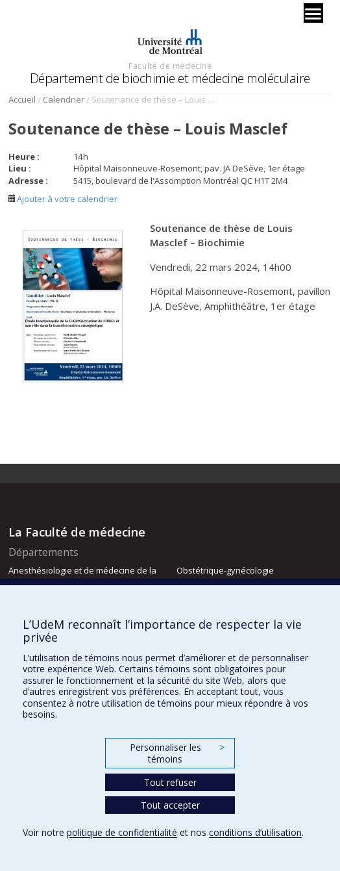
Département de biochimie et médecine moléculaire (170, 78)
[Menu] (313, 13)
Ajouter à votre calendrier (62, 199)
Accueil (22, 99)
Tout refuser (170, 782)
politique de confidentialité (122, 832)
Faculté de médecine (170, 65)
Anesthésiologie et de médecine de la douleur (82, 576)
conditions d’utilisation (255, 832)
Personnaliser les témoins (177, 753)
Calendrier (63, 99)
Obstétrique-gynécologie (225, 570)
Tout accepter (170, 805)
